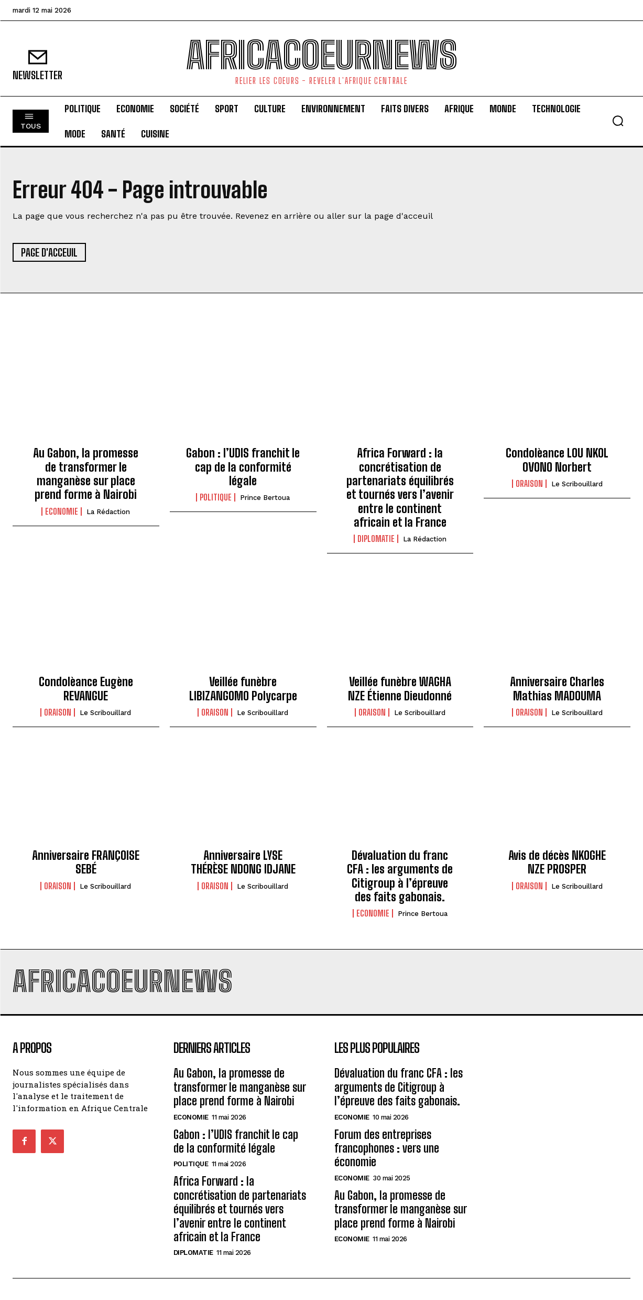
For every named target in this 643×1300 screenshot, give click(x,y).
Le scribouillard (577, 484)
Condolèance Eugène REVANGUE (86, 688)
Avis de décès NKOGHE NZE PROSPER (557, 862)
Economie (61, 511)
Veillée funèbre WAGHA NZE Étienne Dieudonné (400, 688)
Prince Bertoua (265, 498)
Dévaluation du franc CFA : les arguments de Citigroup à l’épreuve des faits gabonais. (400, 876)
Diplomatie (376, 539)
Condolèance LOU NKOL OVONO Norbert (557, 460)
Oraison (529, 483)
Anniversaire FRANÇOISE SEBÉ (85, 862)
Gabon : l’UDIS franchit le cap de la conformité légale (243, 467)
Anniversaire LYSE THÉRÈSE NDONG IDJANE (243, 862)
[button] (617, 120)
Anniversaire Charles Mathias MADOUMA (557, 688)
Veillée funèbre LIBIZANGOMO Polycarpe (243, 688)
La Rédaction (108, 512)
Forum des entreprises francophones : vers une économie (386, 1148)
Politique (216, 497)
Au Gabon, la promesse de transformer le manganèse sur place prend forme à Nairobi (85, 474)
